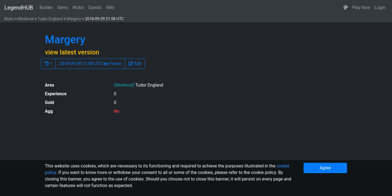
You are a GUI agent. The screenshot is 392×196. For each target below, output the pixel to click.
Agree (325, 167)
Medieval (26, 19)
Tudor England (50, 19)
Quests (95, 7)
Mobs (78, 7)
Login (380, 7)
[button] (345, 7)
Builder (46, 7)
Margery (74, 19)
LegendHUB (18, 7)
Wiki (110, 7)
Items (62, 7)
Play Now (361, 7)
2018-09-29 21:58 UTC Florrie (90, 63)
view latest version (72, 52)
